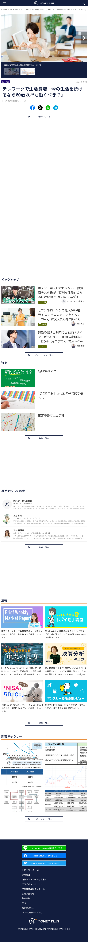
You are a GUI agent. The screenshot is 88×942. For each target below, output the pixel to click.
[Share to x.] (40, 107)
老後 (16, 9)
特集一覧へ (44, 438)
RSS (24, 903)
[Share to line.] (48, 107)
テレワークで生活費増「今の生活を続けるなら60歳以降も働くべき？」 (49, 9)
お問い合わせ (28, 893)
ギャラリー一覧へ (44, 819)
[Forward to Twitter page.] (44, 863)
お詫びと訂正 (28, 907)
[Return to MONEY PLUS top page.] (44, 3)
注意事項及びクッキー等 (33, 888)
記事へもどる (44, 116)
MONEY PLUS (6, 9)
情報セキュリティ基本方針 (34, 879)
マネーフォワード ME (32, 912)
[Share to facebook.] (32, 107)
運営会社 (26, 874)
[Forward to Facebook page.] (44, 855)
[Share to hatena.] (55, 107)
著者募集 (26, 898)
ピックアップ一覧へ (44, 355)
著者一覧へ (44, 547)
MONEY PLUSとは (30, 869)
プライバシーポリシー (32, 884)
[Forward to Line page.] (44, 848)
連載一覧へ (44, 723)
